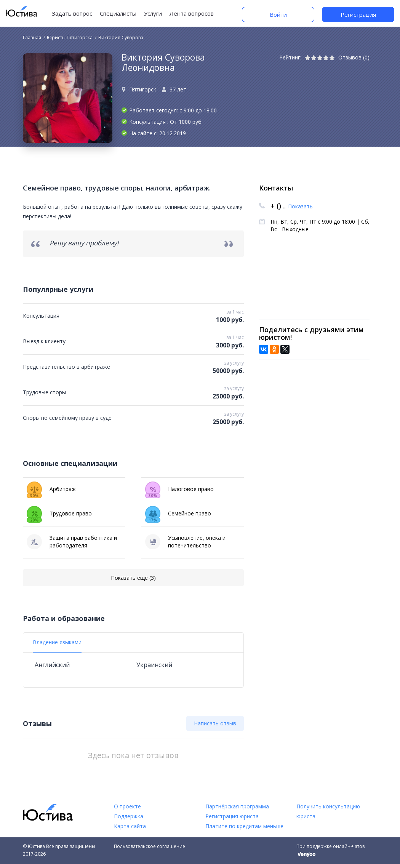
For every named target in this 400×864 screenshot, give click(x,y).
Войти (278, 14)
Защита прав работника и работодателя (72, 541)
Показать (300, 206)
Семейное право (178, 513)
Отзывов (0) (354, 57)
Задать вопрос (72, 13)
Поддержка (128, 816)
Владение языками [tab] (57, 642)
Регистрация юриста (232, 816)
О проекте (127, 806)
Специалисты (118, 13)
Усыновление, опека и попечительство (185, 541)
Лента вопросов (192, 13)
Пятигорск (142, 89)
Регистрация (358, 14)
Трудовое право (59, 513)
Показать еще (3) (133, 577)
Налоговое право (179, 489)
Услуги (153, 13)
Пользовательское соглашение (149, 846)
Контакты (276, 188)
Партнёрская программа (237, 806)
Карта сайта (130, 826)
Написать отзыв (215, 723)
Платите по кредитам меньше (244, 826)
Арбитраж (51, 489)
